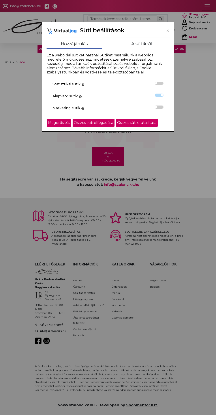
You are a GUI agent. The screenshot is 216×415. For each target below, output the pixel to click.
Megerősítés (59, 123)
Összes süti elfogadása (93, 123)
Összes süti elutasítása (136, 123)
